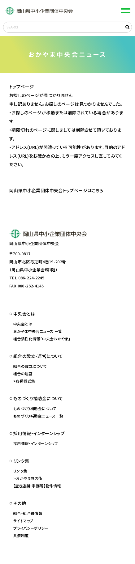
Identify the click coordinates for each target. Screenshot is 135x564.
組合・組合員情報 (27, 513)
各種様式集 (25, 381)
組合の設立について (30, 366)
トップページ (21, 86)
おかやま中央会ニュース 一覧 (37, 331)
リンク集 (20, 470)
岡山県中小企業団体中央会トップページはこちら (56, 190)
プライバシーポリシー (31, 528)
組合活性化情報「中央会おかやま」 (41, 338)
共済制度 (21, 535)
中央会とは (22, 323)
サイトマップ (23, 520)
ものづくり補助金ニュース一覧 (38, 415)
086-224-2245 (31, 278)
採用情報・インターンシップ (35, 443)
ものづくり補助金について (34, 408)
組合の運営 (23, 373)
